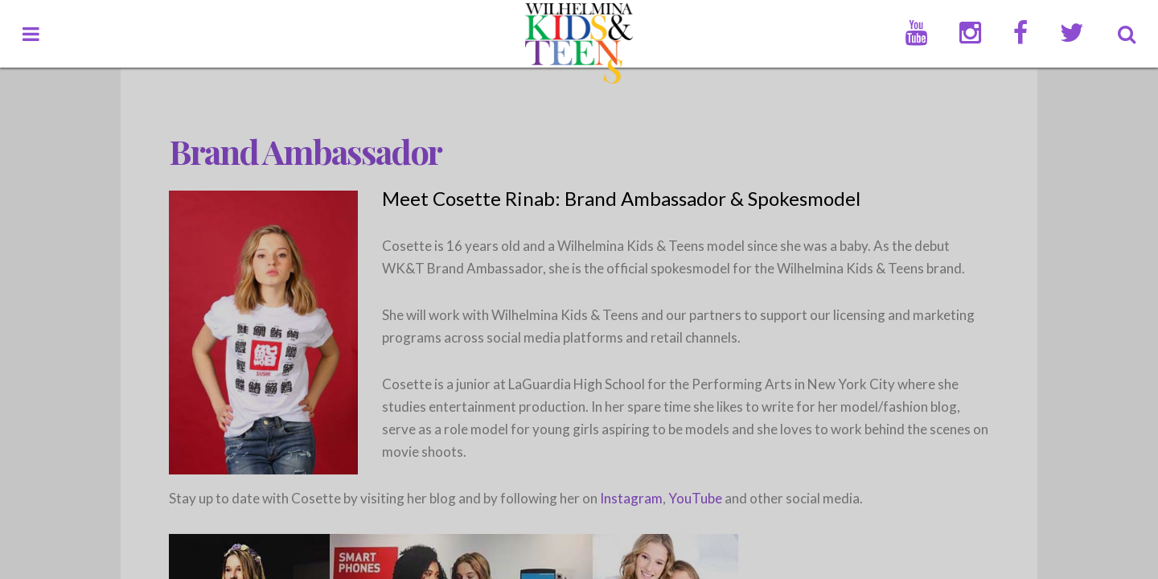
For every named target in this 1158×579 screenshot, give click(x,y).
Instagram (631, 498)
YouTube (695, 498)
